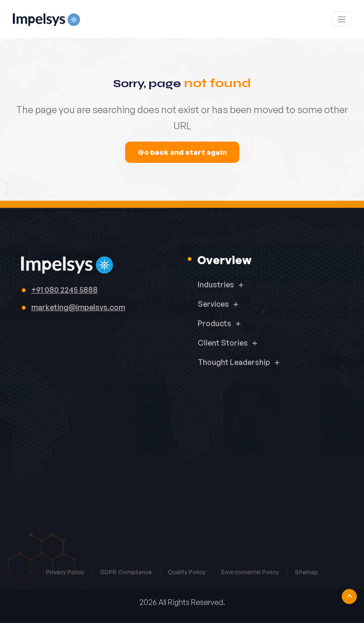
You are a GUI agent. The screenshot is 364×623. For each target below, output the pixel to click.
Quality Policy (187, 572)
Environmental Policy (250, 572)
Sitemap (306, 572)
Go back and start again (182, 152)
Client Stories (223, 342)
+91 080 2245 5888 (64, 289)
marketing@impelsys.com (78, 307)
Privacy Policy (65, 572)
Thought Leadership (234, 362)
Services (213, 304)
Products (214, 323)
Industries (216, 284)
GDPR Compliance (126, 572)
